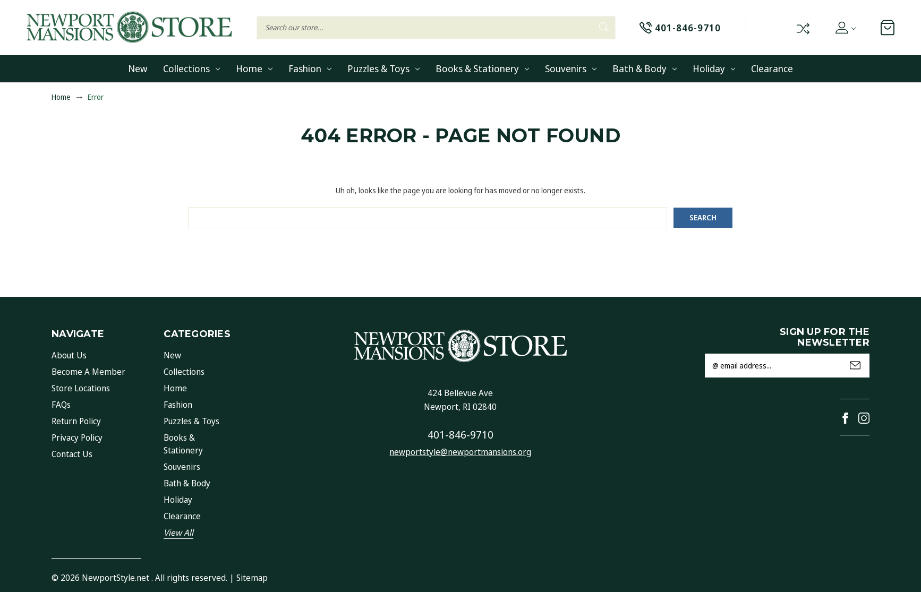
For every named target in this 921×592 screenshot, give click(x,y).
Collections (191, 68)
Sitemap (252, 578)
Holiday (714, 68)
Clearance (772, 68)
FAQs (61, 404)
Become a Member (88, 371)
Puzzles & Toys (383, 68)
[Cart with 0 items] (887, 28)
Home (254, 68)
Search (604, 27)
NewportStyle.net (115, 578)
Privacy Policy (77, 437)
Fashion (309, 68)
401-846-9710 (460, 434)
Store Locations (81, 388)
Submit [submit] (855, 365)
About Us (69, 355)
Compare (802, 27)
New (137, 68)
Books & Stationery (482, 68)
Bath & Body (644, 68)
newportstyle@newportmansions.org (460, 452)
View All (178, 532)
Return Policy (76, 421)
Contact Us (72, 454)
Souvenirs (570, 68)
